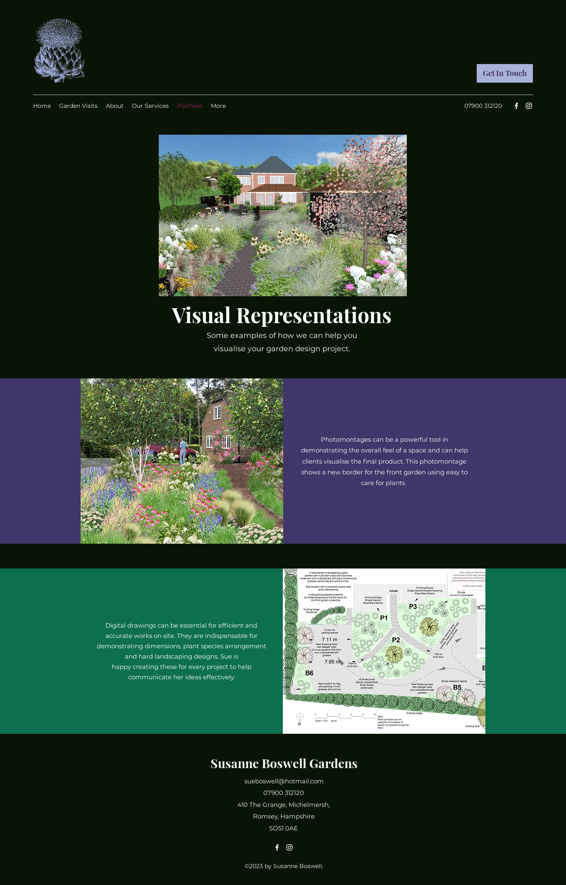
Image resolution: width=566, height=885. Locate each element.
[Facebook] (516, 106)
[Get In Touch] (505, 73)
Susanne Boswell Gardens (284, 763)
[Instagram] (529, 106)
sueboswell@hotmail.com (284, 781)
